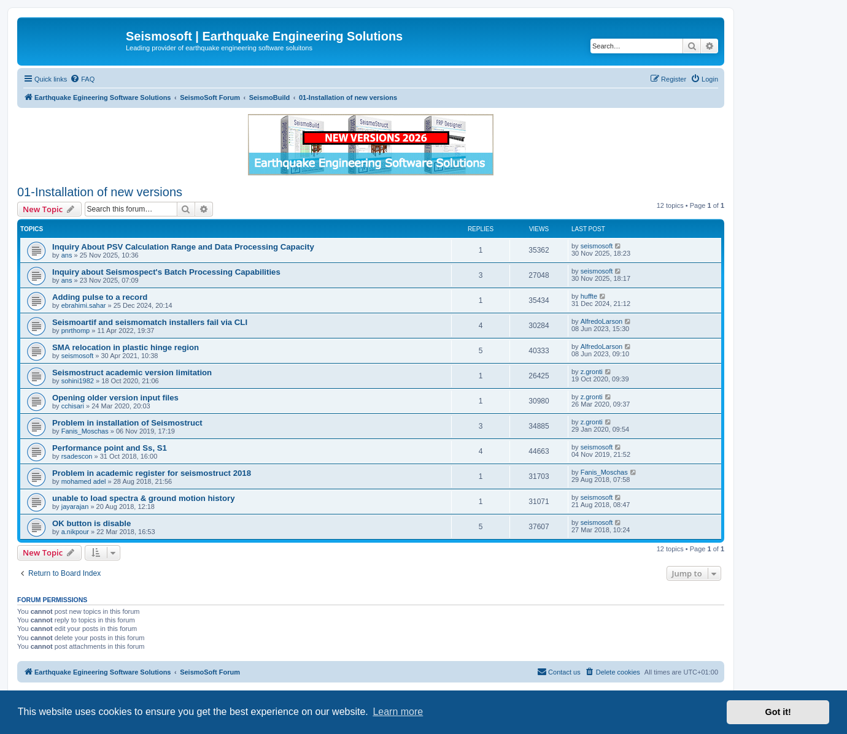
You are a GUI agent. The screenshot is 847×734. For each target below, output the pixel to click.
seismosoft (597, 246)
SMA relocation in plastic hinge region (125, 347)
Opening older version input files (115, 397)
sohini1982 (77, 380)
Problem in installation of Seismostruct (127, 422)
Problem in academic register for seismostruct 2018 (151, 473)
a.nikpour (75, 531)
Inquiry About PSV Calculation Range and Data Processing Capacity (183, 246)
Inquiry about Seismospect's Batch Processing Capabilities (166, 272)
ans (66, 255)
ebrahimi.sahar (83, 305)
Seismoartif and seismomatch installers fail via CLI (149, 322)
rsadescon (77, 456)
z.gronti (592, 371)
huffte (589, 296)
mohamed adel (83, 481)
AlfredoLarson (602, 321)
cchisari (72, 406)
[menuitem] (82, 79)
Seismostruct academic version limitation (132, 372)
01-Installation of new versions (99, 192)
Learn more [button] (398, 711)
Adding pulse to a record (99, 297)
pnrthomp (75, 330)
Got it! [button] (778, 712)
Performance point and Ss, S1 (109, 448)
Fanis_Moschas (85, 431)
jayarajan (75, 506)
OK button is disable (91, 523)
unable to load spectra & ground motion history (143, 498)
